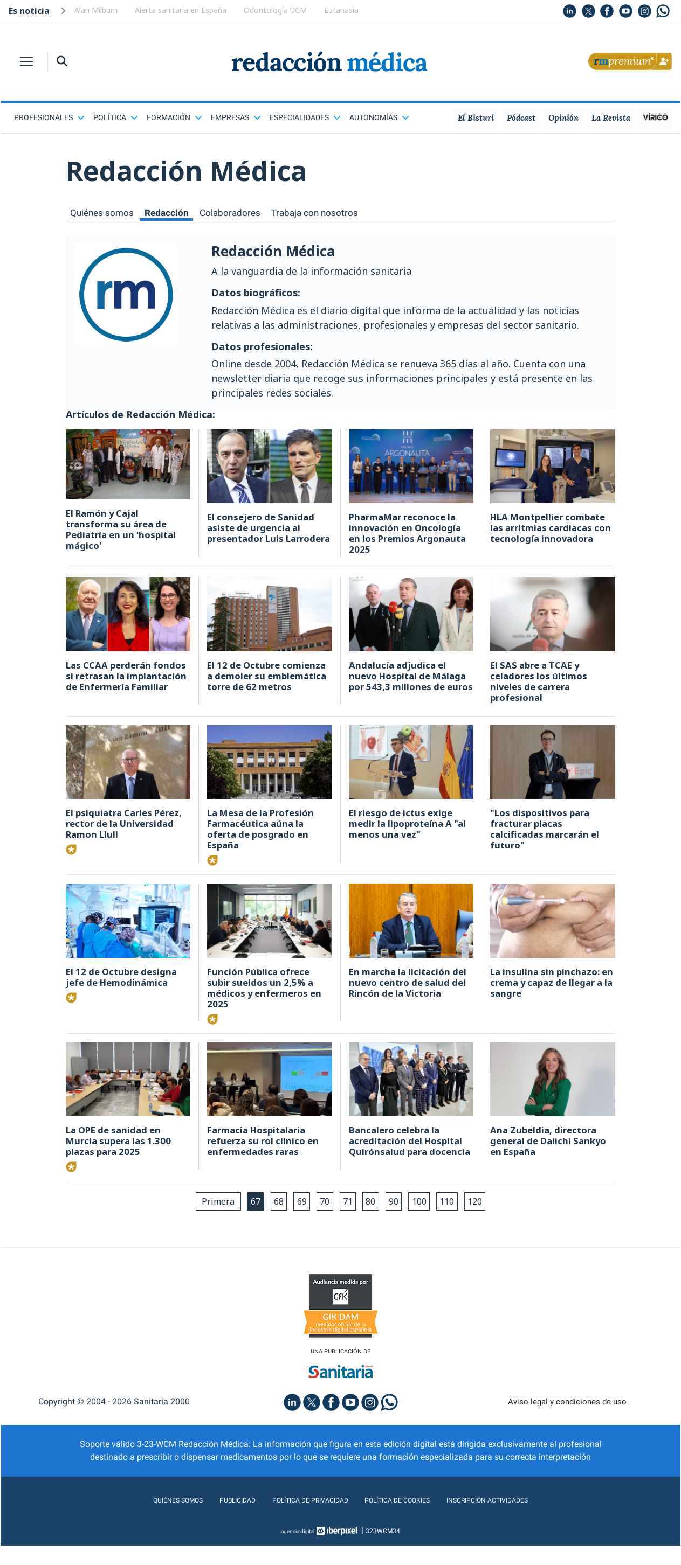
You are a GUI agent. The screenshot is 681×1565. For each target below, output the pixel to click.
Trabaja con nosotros (322, 212)
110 (460, 1219)
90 (401, 1219)
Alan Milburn (96, 10)
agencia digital (297, 1550)
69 (297, 1219)
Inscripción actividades (512, 1519)
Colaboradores (234, 212)
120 (491, 1219)
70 (323, 1219)
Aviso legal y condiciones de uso (567, 1421)
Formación (174, 117)
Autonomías (379, 117)
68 (272, 1219)
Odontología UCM (275, 10)
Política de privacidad (301, 1519)
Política (115, 117)
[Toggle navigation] (26, 61)
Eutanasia (341, 10)
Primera (204, 1219)
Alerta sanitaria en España (180, 10)
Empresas (236, 117)
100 (429, 1219)
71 (349, 1219)
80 (375, 1219)
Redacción (169, 212)
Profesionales (49, 117)
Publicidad (216, 1519)
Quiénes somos (103, 212)
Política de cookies (405, 1519)
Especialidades (305, 117)
